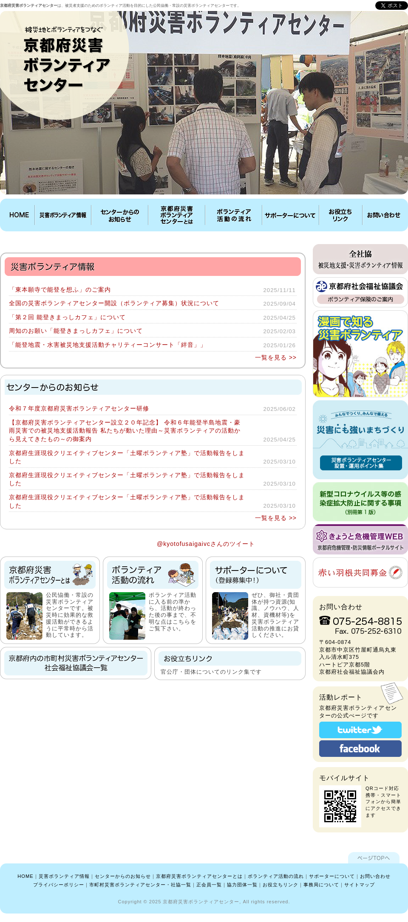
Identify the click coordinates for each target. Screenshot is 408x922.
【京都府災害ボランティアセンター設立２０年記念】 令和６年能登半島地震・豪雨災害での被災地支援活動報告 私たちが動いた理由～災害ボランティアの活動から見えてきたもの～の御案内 (125, 430)
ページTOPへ (374, 857)
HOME (18, 215)
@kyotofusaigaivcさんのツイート (206, 543)
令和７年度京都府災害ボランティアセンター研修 (79, 408)
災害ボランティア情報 (63, 215)
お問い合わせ (384, 215)
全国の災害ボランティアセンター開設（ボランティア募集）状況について (114, 303)
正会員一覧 (209, 884)
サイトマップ (359, 884)
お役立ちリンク (341, 215)
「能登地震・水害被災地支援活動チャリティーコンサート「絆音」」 (108, 344)
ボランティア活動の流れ (234, 215)
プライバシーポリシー (58, 884)
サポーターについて (291, 215)
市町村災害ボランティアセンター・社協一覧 (140, 884)
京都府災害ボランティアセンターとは (177, 215)
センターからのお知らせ (120, 215)
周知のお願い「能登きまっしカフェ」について (76, 330)
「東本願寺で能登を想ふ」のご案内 (60, 289)
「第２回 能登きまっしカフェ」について (67, 317)
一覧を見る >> (276, 357)
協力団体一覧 (242, 884)
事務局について (321, 884)
